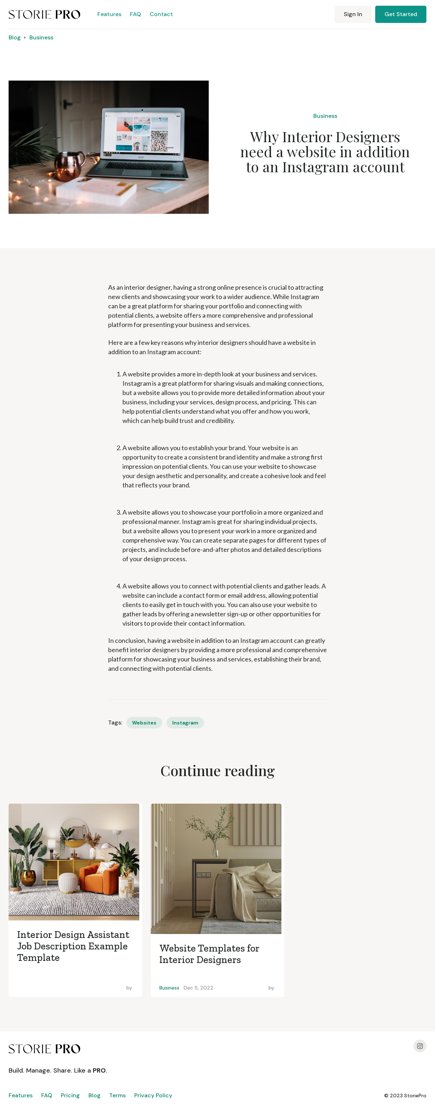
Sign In (353, 14)
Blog (15, 37)
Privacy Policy (153, 1095)
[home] (44, 14)
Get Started (401, 14)
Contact (161, 14)
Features (109, 14)
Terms (117, 1095)
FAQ (135, 14)
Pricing (70, 1095)
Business (41, 37)
